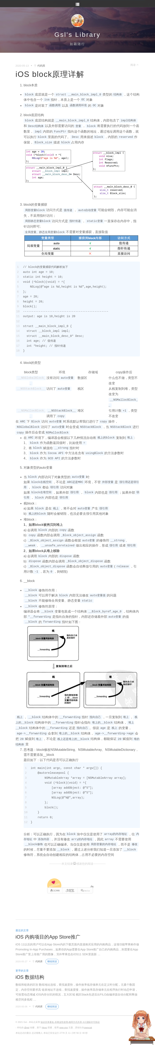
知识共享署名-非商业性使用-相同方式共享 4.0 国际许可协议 (70, 1022)
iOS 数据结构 (30, 977)
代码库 (41, 65)
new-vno (63, 1027)
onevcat (88, 1027)
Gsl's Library (77, 34)
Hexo (44, 1027)
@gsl (26, 1027)
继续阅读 (52, 961)
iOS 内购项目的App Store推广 (48, 937)
